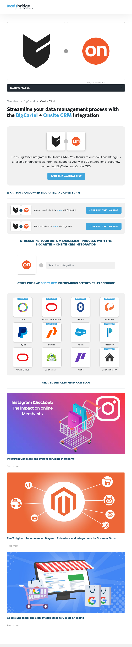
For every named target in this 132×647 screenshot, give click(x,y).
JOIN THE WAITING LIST (66, 176)
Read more (13, 404)
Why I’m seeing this (96, 83)
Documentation (20, 88)
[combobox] (80, 265)
